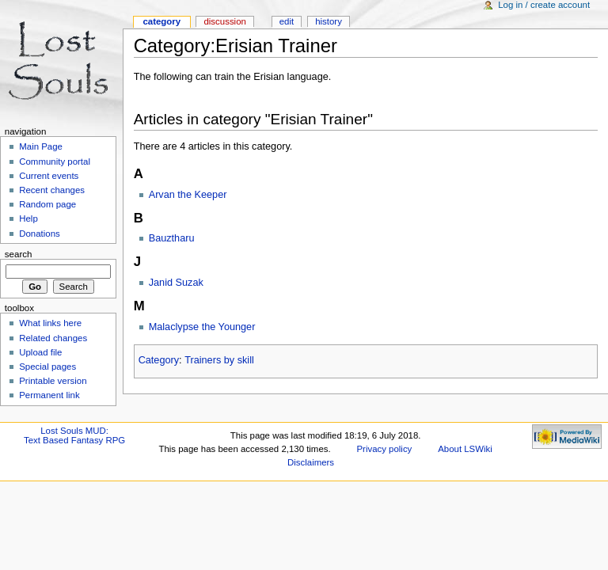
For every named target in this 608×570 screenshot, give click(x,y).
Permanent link (49, 395)
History (328, 21)
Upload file (40, 352)
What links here (50, 323)
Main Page (41, 146)
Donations (39, 233)
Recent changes (52, 190)
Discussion (224, 21)
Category (159, 360)
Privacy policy (384, 449)
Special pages (47, 366)
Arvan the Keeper (188, 194)
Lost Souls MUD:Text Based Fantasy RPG (74, 435)
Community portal (54, 161)
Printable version (52, 381)
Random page (47, 204)
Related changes (53, 338)
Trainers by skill (219, 360)
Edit (286, 21)
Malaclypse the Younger (202, 326)
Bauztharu (172, 238)
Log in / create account (544, 5)
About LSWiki (465, 449)
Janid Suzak (176, 282)
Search (18, 254)
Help (28, 218)
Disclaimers (310, 462)
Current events (48, 175)
